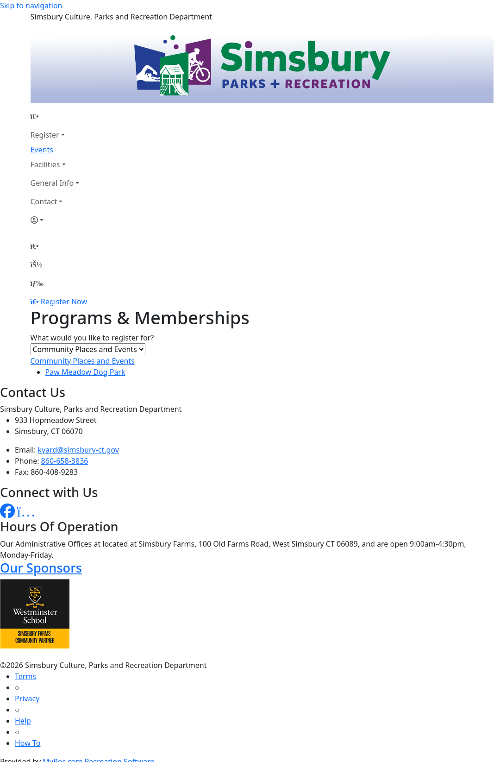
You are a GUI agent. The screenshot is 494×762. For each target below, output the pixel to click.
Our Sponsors (41, 567)
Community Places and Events (83, 361)
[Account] (55, 220)
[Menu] (37, 283)
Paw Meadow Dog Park (85, 372)
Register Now (64, 301)
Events (42, 150)
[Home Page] (55, 116)
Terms (25, 676)
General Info (52, 183)
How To (27, 743)
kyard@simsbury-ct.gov (78, 450)
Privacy (27, 698)
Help (23, 721)
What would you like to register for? (92, 338)
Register (45, 135)
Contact (44, 201)
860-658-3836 (64, 461)
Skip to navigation (31, 5)
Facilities (45, 164)
